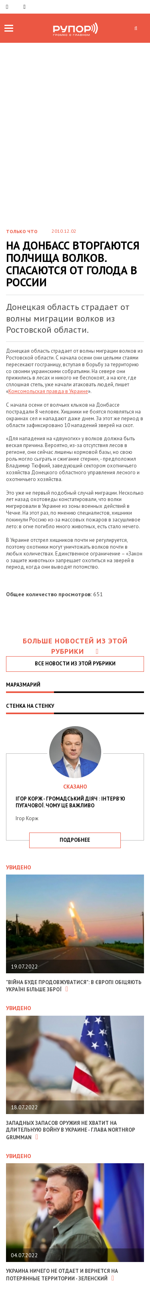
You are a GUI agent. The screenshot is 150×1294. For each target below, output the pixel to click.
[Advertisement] (75, 142)
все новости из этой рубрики (75, 663)
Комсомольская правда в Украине (48, 391)
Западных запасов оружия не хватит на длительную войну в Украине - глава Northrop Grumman (70, 1130)
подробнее (75, 840)
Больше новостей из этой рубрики (75, 646)
